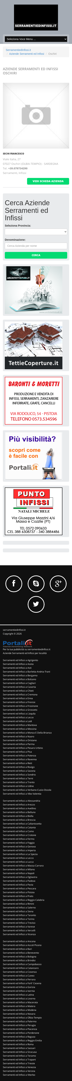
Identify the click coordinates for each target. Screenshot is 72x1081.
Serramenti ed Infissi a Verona (19, 1071)
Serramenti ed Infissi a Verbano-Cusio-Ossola (27, 789)
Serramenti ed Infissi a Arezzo (19, 804)
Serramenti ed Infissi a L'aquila (19, 713)
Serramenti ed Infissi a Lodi (17, 721)
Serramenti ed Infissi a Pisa (17, 751)
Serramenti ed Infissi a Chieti (18, 690)
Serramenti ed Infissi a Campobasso (22, 964)
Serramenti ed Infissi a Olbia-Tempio (22, 1017)
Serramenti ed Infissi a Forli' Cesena (22, 983)
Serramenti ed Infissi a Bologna (19, 956)
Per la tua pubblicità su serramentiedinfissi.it (26, 649)
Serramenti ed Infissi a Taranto (19, 915)
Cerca (36, 255)
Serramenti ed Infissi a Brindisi (19, 960)
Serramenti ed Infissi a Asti (17, 667)
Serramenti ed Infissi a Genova (19, 846)
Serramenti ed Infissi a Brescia (19, 819)
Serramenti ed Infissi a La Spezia (20, 854)
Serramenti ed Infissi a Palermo (19, 1021)
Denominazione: (15, 239)
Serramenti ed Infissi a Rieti (17, 763)
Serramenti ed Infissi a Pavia (18, 884)
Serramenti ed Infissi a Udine (18, 786)
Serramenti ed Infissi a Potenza (19, 755)
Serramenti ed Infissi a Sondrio (19, 774)
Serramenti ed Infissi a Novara (19, 1013)
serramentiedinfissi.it (14, 629)
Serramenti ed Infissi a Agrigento (20, 660)
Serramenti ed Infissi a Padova (19, 880)
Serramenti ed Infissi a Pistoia (19, 892)
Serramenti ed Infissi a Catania (19, 827)
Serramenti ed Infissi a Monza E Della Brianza (27, 732)
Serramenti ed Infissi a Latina (18, 994)
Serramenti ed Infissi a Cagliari (19, 683)
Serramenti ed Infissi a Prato (18, 896)
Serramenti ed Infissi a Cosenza (20, 971)
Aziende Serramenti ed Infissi (26, 53)
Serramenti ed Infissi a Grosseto (20, 709)
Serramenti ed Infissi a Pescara (19, 888)
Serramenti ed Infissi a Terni (18, 778)
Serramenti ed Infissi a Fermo (18, 839)
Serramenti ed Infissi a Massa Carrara (23, 865)
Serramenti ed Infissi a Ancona (19, 941)
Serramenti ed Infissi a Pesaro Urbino (23, 748)
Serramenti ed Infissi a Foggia (19, 842)
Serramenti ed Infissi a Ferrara (19, 979)
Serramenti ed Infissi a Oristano (20, 740)
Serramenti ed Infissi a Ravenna (20, 759)
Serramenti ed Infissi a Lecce (18, 717)
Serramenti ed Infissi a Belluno (19, 812)
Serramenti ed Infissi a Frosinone (20, 706)
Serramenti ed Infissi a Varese (19, 926)
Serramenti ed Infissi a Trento (19, 782)
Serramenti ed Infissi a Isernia (19, 991)
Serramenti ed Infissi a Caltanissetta (22, 823)
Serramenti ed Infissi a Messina (19, 728)
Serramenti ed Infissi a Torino (18, 919)
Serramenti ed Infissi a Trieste (19, 1063)
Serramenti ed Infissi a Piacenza (20, 1029)
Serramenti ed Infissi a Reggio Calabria (23, 900)
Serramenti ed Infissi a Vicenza (19, 934)
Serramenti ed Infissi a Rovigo (19, 767)
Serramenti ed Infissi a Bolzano (19, 679)
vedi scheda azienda (48, 181)
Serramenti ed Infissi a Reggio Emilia (22, 1040)
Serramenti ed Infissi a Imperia (19, 850)
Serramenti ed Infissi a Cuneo (18, 975)
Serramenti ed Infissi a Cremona (20, 694)
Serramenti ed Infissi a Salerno (19, 907)
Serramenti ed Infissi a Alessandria (21, 800)
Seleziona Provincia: (18, 225)
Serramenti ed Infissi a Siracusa (20, 1052)
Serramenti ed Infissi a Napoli (18, 873)
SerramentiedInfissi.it (18, 49)
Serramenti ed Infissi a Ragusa (19, 1036)
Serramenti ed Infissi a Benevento (21, 952)
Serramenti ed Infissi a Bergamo (20, 675)
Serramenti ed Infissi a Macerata (20, 1002)
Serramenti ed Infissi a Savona (19, 770)
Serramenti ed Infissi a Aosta (18, 664)
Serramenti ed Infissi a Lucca (18, 861)
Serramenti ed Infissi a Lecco (18, 858)
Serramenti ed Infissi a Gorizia (19, 987)
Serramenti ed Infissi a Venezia (19, 1067)
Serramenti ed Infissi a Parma (19, 744)
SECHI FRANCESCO (13, 153)
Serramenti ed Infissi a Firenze (19, 702)
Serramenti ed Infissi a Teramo (19, 1055)
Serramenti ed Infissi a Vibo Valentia (22, 793)
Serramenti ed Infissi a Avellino (19, 808)
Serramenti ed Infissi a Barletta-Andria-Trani (26, 671)
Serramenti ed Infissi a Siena (18, 911)
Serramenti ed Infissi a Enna (18, 698)
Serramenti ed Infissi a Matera (19, 1006)
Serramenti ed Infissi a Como (18, 831)
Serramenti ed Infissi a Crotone (19, 835)
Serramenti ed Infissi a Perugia (19, 1025)
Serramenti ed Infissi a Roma (18, 1044)
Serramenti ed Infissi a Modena (19, 1010)
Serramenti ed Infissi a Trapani (19, 1059)
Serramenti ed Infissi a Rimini (18, 903)
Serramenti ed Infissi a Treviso (19, 922)
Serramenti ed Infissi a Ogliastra (20, 877)
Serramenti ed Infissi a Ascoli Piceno (22, 945)
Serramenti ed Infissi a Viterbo (19, 1074)
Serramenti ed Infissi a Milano (19, 869)
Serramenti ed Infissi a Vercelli (19, 930)
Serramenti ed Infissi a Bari (17, 949)
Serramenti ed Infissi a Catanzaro (21, 968)
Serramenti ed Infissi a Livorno (19, 998)
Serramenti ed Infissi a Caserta (19, 686)
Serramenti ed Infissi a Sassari (19, 1048)
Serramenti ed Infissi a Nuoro (18, 736)
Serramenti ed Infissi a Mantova (20, 725)
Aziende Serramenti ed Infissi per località (25, 653)
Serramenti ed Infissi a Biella (18, 816)
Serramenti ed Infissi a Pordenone (21, 1032)
